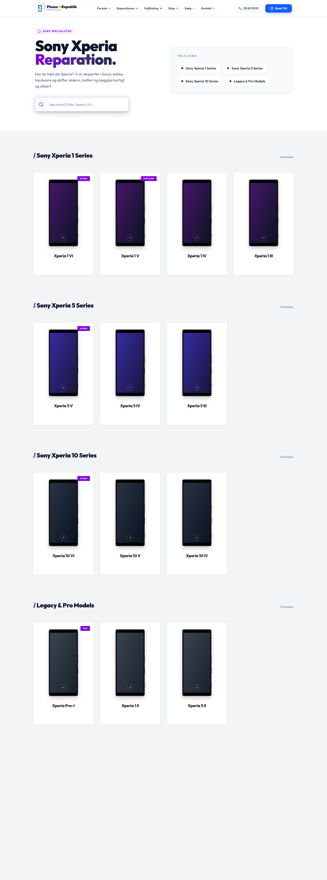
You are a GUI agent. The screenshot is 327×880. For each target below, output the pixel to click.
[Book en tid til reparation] (278, 8)
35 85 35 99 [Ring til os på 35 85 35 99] (248, 8)
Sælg (189, 8)
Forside (103, 8)
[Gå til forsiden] (56, 8)
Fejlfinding (152, 8)
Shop (173, 8)
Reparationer (127, 8)
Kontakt (208, 8)
